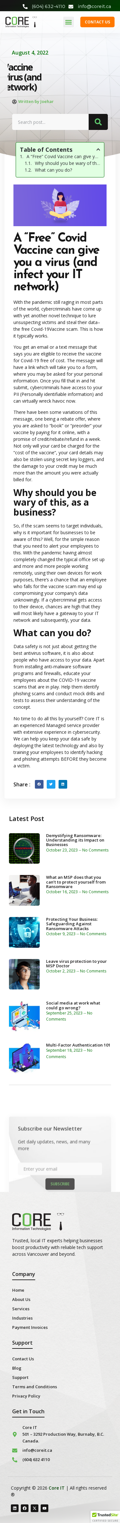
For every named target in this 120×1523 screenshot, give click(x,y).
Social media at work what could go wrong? (73, 1005)
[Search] (98, 122)
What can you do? (53, 170)
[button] (68, 22)
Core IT (57, 1488)
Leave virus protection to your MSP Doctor (76, 963)
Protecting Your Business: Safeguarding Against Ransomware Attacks (72, 923)
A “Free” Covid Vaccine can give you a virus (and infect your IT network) (63, 156)
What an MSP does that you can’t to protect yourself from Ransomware (76, 881)
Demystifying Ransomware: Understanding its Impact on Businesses (75, 840)
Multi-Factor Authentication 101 (78, 1045)
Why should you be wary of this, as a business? (67, 163)
